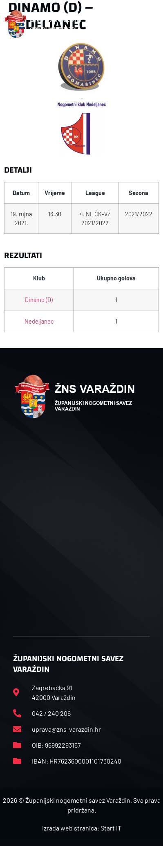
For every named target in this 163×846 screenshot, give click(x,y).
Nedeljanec (39, 321)
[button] (154, 24)
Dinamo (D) (39, 299)
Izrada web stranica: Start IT (81, 828)
